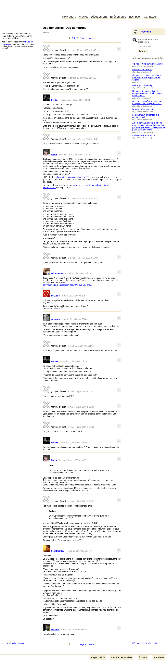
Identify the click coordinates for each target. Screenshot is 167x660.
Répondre (145, 31)
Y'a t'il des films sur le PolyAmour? (147, 64)
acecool (55, 630)
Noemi (54, 154)
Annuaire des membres (121, 657)
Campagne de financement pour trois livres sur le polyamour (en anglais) (146, 77)
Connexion (150, 16)
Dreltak (54, 100)
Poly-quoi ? (69, 16)
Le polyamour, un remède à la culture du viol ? (145, 116)
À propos (143, 657)
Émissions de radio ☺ (142, 69)
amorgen (55, 319)
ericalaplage (57, 273)
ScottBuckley (57, 551)
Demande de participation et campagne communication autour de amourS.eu (147, 93)
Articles (83, 16)
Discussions (99, 16)
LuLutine (55, 296)
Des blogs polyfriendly (142, 85)
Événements (118, 16)
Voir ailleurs (159, 657)
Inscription (134, 16)
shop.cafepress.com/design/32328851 (73, 177)
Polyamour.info (30, 10)
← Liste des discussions (13, 643)
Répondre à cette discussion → (146, 643)
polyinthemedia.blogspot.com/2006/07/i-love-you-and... (67, 285)
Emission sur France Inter (143, 135)
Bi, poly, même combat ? (143, 109)
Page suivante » (87, 38)
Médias (46, 32)
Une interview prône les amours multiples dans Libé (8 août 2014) (147, 102)
